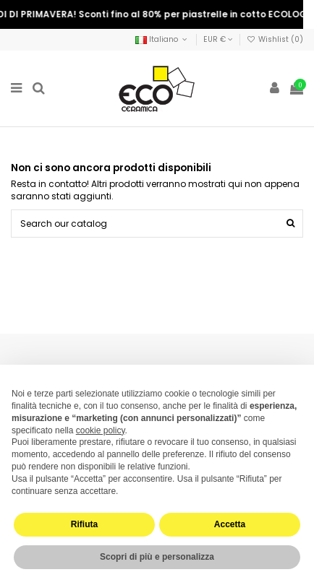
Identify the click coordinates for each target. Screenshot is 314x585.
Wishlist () (275, 39)
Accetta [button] (229, 524)
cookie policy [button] (100, 430)
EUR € (218, 39)
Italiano (162, 39)
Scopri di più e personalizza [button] (157, 557)
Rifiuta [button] (84, 524)
